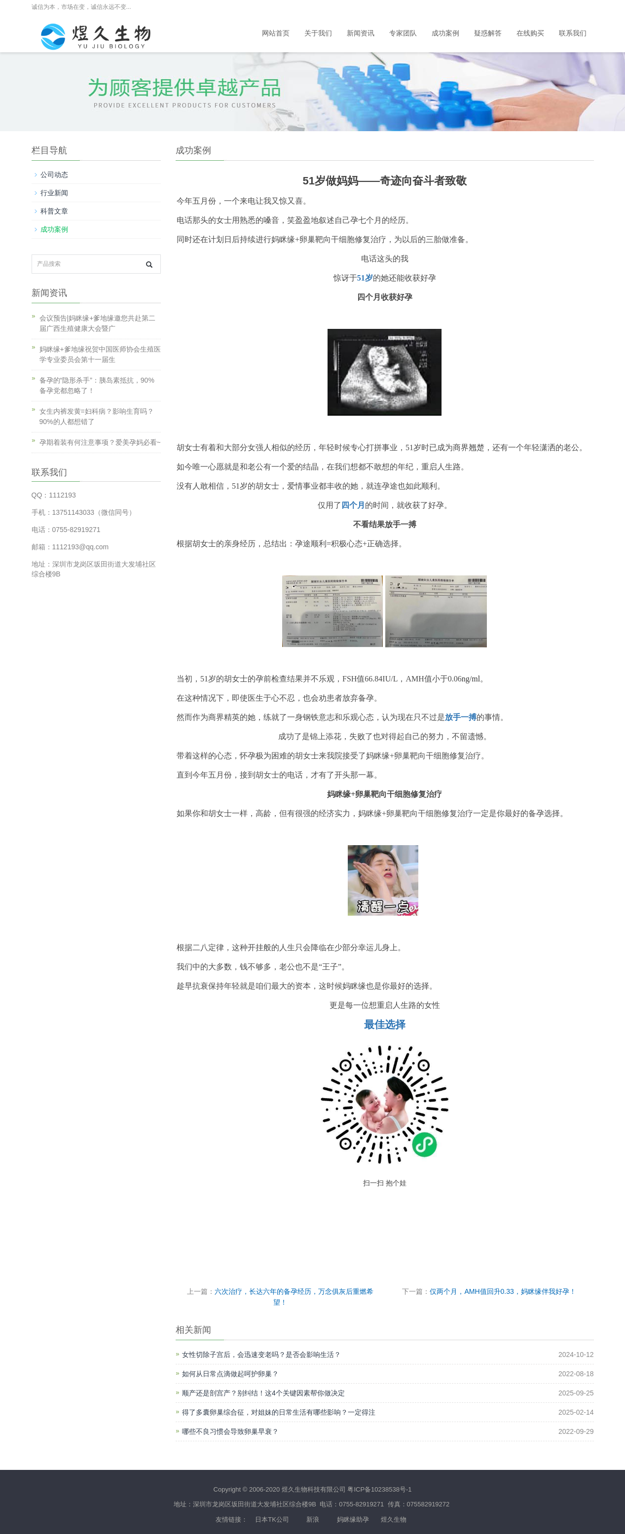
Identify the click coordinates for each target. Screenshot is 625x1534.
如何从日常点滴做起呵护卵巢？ (230, 1374)
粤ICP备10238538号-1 (379, 1489)
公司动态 (54, 174)
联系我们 (573, 33)
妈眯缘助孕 (353, 1519)
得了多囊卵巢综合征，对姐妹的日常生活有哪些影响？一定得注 (278, 1412)
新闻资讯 (360, 33)
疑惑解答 (488, 33)
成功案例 (445, 33)
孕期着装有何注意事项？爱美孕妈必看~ (100, 442)
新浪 (312, 1519)
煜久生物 (393, 1519)
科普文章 (54, 211)
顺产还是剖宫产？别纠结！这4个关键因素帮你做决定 (263, 1393)
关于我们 (318, 33)
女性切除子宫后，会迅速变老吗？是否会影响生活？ (261, 1354)
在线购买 (530, 33)
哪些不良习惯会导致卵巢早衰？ (230, 1431)
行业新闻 (54, 193)
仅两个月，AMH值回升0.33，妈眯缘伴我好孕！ (503, 1291)
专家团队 (403, 33)
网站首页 (276, 33)
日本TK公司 (272, 1519)
